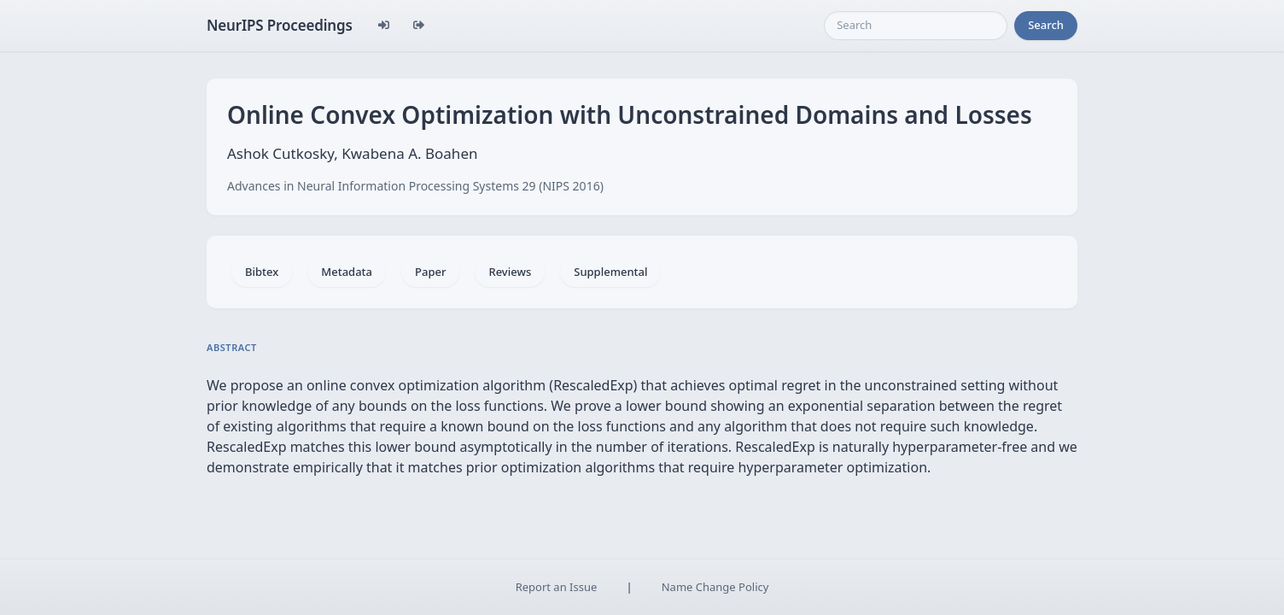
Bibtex (261, 271)
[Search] (915, 25)
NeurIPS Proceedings (280, 25)
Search (1046, 24)
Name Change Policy (715, 586)
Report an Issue (557, 586)
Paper (430, 271)
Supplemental (610, 271)
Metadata (346, 271)
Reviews (509, 271)
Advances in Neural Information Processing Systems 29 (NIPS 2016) (415, 186)
